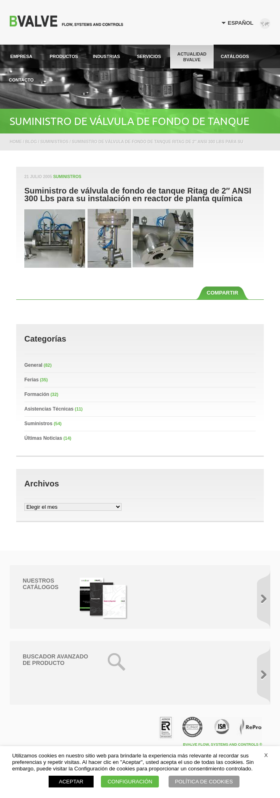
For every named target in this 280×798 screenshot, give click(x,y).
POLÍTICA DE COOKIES (204, 782)
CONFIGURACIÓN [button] (129, 782)
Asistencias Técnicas (48, 409)
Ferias (31, 380)
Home (16, 142)
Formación (36, 394)
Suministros (67, 176)
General (33, 365)
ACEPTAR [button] (71, 782)
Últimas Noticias (43, 438)
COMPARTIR (222, 293)
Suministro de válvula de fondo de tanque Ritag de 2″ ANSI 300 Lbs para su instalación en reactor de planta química (137, 194)
